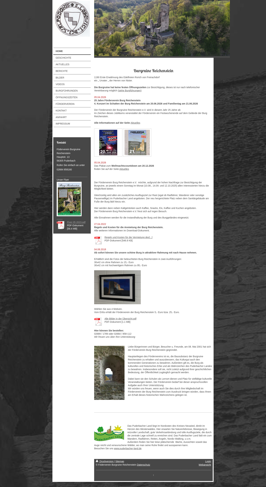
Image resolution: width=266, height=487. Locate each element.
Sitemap (119, 461)
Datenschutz (143, 464)
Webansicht (205, 464)
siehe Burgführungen (130, 90)
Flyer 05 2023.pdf (76, 222)
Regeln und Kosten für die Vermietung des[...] (128, 237)
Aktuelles (135, 122)
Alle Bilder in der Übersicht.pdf (120, 318)
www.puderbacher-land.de (128, 448)
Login (208, 461)
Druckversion (105, 461)
